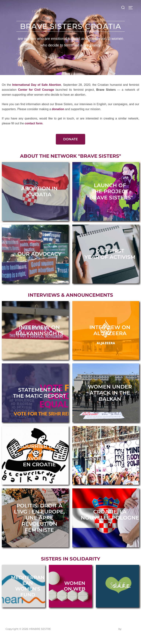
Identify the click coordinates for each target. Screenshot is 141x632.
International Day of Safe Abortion (36, 84)
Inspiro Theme (108, 625)
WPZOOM (128, 625)
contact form (34, 123)
